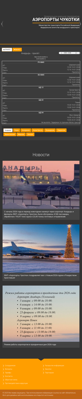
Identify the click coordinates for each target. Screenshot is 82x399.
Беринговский (10, 134)
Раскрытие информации (54, 366)
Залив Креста (37, 130)
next (80, 24)
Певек (16, 130)
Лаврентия (61, 130)
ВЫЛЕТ (17, 49)
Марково (21, 134)
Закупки (48, 369)
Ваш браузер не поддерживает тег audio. (69, 53)
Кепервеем (26, 130)
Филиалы (8, 369)
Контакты (9, 376)
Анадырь (8, 130)
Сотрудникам (10, 366)
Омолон (30, 134)
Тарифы (8, 373)
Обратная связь (11, 380)
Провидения (50, 130)
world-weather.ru (41, 59)
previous (2, 24)
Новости (41, 154)
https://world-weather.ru (41, 57)
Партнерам (49, 373)
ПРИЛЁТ (7, 49)
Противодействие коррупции (16, 383)
